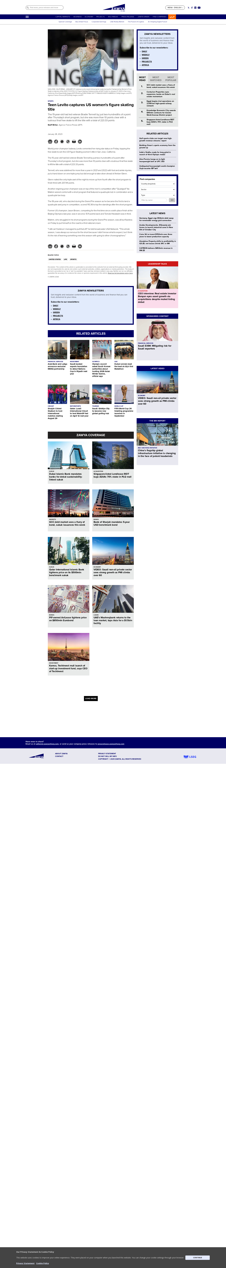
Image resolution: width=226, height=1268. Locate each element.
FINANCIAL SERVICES (55, 361)
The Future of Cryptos (136, 22)
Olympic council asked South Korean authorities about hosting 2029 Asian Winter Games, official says (101, 370)
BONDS (96, 519)
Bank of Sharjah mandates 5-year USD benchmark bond (112, 523)
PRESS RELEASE (127, 17)
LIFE (65, 259)
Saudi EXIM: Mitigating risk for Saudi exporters (154, 347)
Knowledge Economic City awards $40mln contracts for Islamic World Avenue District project (161, 112)
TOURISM (95, 406)
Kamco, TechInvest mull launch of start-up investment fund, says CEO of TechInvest (68, 668)
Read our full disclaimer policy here (120, 273)
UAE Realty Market (117, 22)
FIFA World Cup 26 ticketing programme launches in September (123, 412)
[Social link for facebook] (192, 8)
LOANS (96, 615)
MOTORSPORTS (75, 406)
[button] (113, 1257)
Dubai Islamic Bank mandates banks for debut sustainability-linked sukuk (65, 476)
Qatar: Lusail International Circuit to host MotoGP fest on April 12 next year (79, 412)
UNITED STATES (55, 259)
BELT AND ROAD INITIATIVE (147, 448)
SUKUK (51, 471)
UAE (115, 361)
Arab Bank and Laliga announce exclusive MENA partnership (57, 366)
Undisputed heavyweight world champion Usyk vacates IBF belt (157, 167)
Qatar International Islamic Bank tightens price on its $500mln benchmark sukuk (66, 572)
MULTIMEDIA (113, 17)
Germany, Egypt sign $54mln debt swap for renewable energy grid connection (156, 219)
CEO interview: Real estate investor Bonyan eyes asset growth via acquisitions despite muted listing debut (157, 298)
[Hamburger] (27, 16)
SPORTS (73, 259)
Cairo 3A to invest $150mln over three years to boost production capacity (155, 235)
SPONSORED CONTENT (157, 316)
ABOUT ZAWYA (61, 754)
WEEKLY (57, 309)
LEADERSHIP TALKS (157, 264)
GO (172, 200)
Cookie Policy (42, 1263)
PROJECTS (100, 17)
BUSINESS (78, 17)
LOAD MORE (90, 698)
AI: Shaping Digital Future (157, 22)
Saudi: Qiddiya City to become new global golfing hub (101, 411)
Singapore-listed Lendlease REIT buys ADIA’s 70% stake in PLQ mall (112, 475)
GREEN (56, 312)
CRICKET (51, 406)
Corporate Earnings (99, 22)
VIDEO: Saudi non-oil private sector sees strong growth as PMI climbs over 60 (113, 572)
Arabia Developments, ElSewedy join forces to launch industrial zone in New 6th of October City (156, 227)
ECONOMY (89, 17)
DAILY (55, 305)
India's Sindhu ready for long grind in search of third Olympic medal (155, 153)
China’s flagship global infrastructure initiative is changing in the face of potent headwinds (157, 453)
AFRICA (56, 319)
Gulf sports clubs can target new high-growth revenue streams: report (155, 139)
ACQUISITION (98, 471)
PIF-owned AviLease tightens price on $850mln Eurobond (68, 619)
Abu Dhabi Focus (81, 22)
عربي (172, 16)
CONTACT (59, 756)
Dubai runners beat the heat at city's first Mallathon (123, 366)
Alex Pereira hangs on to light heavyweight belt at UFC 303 (152, 160)
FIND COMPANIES (159, 17)
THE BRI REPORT (157, 421)
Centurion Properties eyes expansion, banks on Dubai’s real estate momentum (161, 94)
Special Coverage (65, 22)
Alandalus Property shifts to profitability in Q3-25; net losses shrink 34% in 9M (157, 242)
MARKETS (52, 519)
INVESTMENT (74, 361)
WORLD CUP (118, 406)
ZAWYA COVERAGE (91, 435)
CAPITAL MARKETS (63, 17)
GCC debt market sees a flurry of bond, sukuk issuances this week (67, 523)
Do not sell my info (107, 756)
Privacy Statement (25, 1263)
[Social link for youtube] (199, 8)
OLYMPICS (96, 361)
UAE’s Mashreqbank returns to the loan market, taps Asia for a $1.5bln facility (113, 620)
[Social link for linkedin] (195, 8)
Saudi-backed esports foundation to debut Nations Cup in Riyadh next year (78, 369)
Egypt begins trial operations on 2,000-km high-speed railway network (160, 103)
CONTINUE (197, 1257)
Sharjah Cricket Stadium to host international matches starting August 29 (55, 413)
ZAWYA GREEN (143, 17)
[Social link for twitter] (189, 8)
